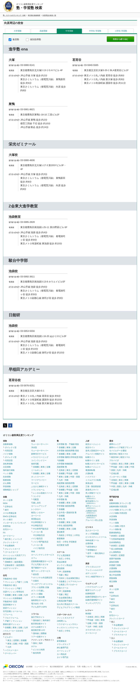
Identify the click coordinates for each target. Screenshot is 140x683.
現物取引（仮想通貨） (14, 562)
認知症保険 (114, 562)
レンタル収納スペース (42, 493)
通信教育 (61, 532)
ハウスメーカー (11, 650)
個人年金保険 (115, 575)
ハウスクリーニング (39, 457)
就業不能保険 (115, 559)
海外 (41, 643)
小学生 (77, 535)
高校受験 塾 (62, 467)
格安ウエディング (93, 590)
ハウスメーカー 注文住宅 (13, 631)
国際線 (43, 633)
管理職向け (92, 550)
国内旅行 (37, 620)
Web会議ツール (92, 540)
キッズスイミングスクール (67, 628)
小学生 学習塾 (121, 31)
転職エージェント (93, 467)
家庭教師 (61, 538)
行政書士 (62, 581)
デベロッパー (10, 653)
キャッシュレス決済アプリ (14, 555)
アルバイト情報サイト (95, 454)
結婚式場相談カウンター (96, 597)
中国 (132, 467)
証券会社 (9, 506)
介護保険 (113, 568)
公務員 (62, 584)
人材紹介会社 (91, 512)
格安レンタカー (38, 512)
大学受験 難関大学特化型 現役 (70, 457)
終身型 (114, 536)
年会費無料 (9, 546)
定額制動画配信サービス (41, 561)
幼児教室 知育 (63, 545)
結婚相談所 (90, 593)
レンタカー (36, 509)
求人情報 (97, 667)
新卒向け (91, 556)
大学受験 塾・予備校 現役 (68, 444)
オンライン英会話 (64, 565)
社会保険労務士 (73, 578)
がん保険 (7, 483)
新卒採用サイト (92, 502)
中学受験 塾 (62, 499)
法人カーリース (92, 530)
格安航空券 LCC (38, 630)
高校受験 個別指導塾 (66, 483)
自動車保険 (8, 444)
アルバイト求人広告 (94, 520)
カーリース (36, 516)
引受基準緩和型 (118, 539)
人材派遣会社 (91, 516)
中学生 (69, 535)
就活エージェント (93, 444)
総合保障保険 (115, 571)
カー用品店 (61, 654)
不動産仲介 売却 (10, 579)
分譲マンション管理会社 (13, 592)
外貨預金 (7, 526)
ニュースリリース (41, 667)
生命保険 (7, 477)
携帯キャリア (115, 444)
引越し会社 (36, 503)
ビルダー (9, 637)
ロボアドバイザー (10, 568)
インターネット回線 (117, 477)
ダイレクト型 (10, 447)
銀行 (7, 510)
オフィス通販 (37, 594)
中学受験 (69, 31)
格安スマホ (125, 457)
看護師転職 (90, 470)
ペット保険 (8, 473)
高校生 (62, 535)
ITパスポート (72, 584)
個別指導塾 (33, 39)
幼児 (61, 559)
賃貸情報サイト (9, 605)
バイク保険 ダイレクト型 (120, 510)
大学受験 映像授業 (65, 464)
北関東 (16, 640)
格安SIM (114, 457)
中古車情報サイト (38, 522)
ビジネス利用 (39, 650)
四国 (113, 470)
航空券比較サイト (38, 624)
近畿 (20, 595)
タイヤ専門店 (62, 657)
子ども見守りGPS (39, 607)
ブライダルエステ (93, 567)
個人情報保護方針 (56, 667)
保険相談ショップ (10, 490)
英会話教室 (61, 562)
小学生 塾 (61, 519)
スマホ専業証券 (9, 513)
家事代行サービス (38, 454)
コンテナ (37, 496)
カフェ (34, 558)
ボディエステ (91, 573)
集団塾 (14, 39)
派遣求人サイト (92, 490)
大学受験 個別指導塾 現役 (68, 451)
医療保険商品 (115, 533)
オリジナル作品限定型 (42, 578)
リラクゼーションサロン (67, 624)
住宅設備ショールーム (12, 611)
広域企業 (115, 473)
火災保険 (7, 467)
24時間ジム (62, 621)
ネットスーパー (38, 477)
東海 (14, 595)
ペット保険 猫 (115, 529)
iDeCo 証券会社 (10, 516)
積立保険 (113, 581)
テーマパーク (91, 633)
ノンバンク (17, 539)
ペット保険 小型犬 (117, 526)
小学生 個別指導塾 (65, 525)
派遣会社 (89, 483)
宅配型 (36, 499)
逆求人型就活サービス (95, 451)
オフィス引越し (38, 590)
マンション (9, 582)
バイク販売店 (37, 538)
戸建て (19, 582)
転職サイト (90, 457)
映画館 (88, 613)
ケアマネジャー (75, 581)
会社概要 (29, 667)
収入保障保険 (117, 549)
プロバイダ (114, 460)
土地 (26, 582)
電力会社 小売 (37, 603)
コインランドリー (38, 460)
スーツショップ (63, 651)
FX (4, 533)
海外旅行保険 (8, 470)
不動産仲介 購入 (10, 585)
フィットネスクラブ (65, 618)
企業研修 (89, 543)
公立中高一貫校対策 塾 (67, 512)
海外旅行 (46, 620)
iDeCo (112, 602)
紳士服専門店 (62, 647)
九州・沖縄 (63, 480)
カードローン (8, 536)
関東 (103, 617)
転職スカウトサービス (95, 464)
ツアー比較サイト (38, 637)
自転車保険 (8, 464)
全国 (101, 626)
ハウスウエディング (94, 587)
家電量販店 (61, 641)
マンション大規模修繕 (12, 598)
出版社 (36, 581)
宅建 (61, 575)
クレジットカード (10, 542)
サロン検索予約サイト (95, 577)
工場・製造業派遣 (93, 486)
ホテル (34, 646)
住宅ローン (8, 529)
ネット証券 (8, 500)
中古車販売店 (37, 525)
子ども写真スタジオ (39, 564)
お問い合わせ (70, 667)
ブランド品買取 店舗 (40, 587)
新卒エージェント (93, 507)
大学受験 (17, 31)
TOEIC (62, 578)
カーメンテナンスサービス (42, 555)
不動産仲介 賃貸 (10, 601)
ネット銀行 (8, 519)
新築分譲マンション (11, 624)
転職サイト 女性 (92, 460)
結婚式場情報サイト (94, 600)
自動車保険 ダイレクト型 (120, 503)
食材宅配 (35, 464)
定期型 (122, 536)
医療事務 (67, 571)
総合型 (36, 574)
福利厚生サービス (38, 600)
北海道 (62, 470)
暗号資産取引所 (9, 559)
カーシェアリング (38, 506)
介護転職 (89, 473)
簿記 (66, 575)
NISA (5, 503)
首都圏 (8, 595)
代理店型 (9, 451)
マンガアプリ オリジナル (42, 584)
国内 (35, 643)
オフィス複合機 (38, 597)
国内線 (36, 633)
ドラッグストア (63, 644)
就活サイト (90, 447)
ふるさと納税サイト (39, 486)
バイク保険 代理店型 (118, 513)
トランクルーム (38, 490)
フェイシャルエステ (94, 570)
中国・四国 (23, 644)
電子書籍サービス (38, 568)
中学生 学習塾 (95, 31)
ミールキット (37, 470)
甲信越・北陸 (72, 473)
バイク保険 (8, 454)
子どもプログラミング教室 (68, 607)
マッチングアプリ (93, 603)
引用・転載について (84, 667)
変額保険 (113, 578)
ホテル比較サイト (38, 627)
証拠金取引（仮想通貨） (15, 565)
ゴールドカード (11, 552)
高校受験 (43, 31)
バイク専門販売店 (40, 542)
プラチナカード (120, 635)
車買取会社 (36, 519)
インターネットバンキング (14, 523)
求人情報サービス (93, 493)
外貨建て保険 (115, 565)
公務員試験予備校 (64, 601)
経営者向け (92, 547)
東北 (9, 640)
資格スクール (62, 588)
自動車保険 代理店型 (118, 506)
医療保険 (7, 480)
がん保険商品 (115, 552)
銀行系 (8, 539)
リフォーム (8, 614)
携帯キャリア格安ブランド (120, 447)
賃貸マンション (9, 608)
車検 (33, 551)
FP (60, 571)
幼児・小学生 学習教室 (67, 542)
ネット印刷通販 (92, 534)
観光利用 (37, 653)
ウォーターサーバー (39, 444)
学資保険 (7, 486)
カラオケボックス (93, 630)
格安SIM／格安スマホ (118, 454)
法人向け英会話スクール (67, 604)
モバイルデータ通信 (117, 451)
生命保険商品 (115, 542)
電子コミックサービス (40, 571)
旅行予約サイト (38, 617)
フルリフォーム (11, 618)
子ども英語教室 (63, 555)
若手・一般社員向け (96, 553)
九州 (26, 595)
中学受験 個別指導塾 (66, 506)
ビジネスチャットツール (96, 537)
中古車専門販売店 (40, 529)
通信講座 (61, 568)
